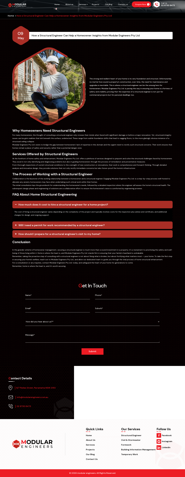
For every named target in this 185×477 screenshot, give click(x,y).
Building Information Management (138, 449)
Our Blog (108, 4)
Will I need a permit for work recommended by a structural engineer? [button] (59, 225)
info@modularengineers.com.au (31, 397)
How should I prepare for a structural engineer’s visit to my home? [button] (57, 234)
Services (82, 4)
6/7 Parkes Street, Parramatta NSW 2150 (35, 387)
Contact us (123, 4)
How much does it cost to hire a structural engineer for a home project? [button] (61, 204)
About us (69, 4)
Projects (95, 4)
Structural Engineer (131, 435)
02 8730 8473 (23, 406)
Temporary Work (129, 454)
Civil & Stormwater (131, 440)
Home (57, 4)
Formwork (126, 444)
